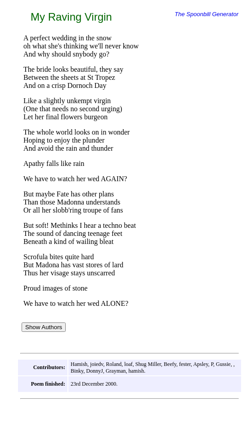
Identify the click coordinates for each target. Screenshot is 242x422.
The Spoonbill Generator (206, 14)
